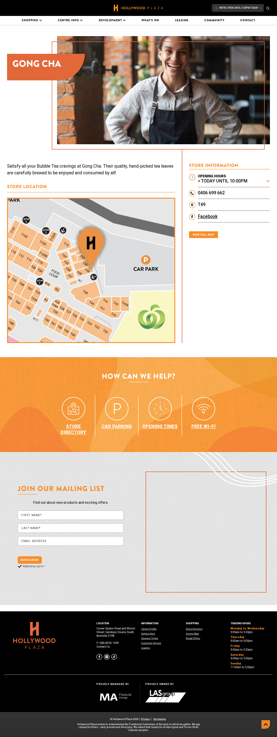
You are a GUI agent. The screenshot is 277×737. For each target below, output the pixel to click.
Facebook (207, 216)
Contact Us (103, 646)
